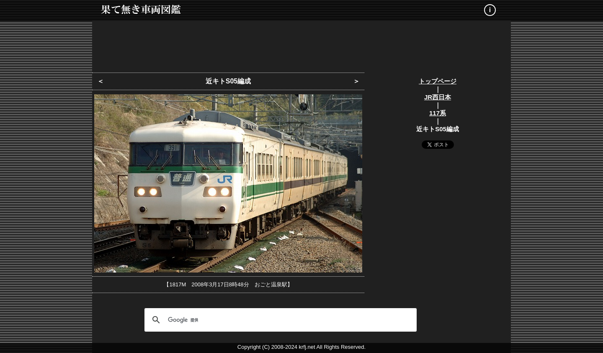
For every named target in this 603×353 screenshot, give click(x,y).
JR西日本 (437, 97)
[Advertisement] (301, 44)
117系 (437, 113)
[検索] (279, 320)
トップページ (437, 81)
